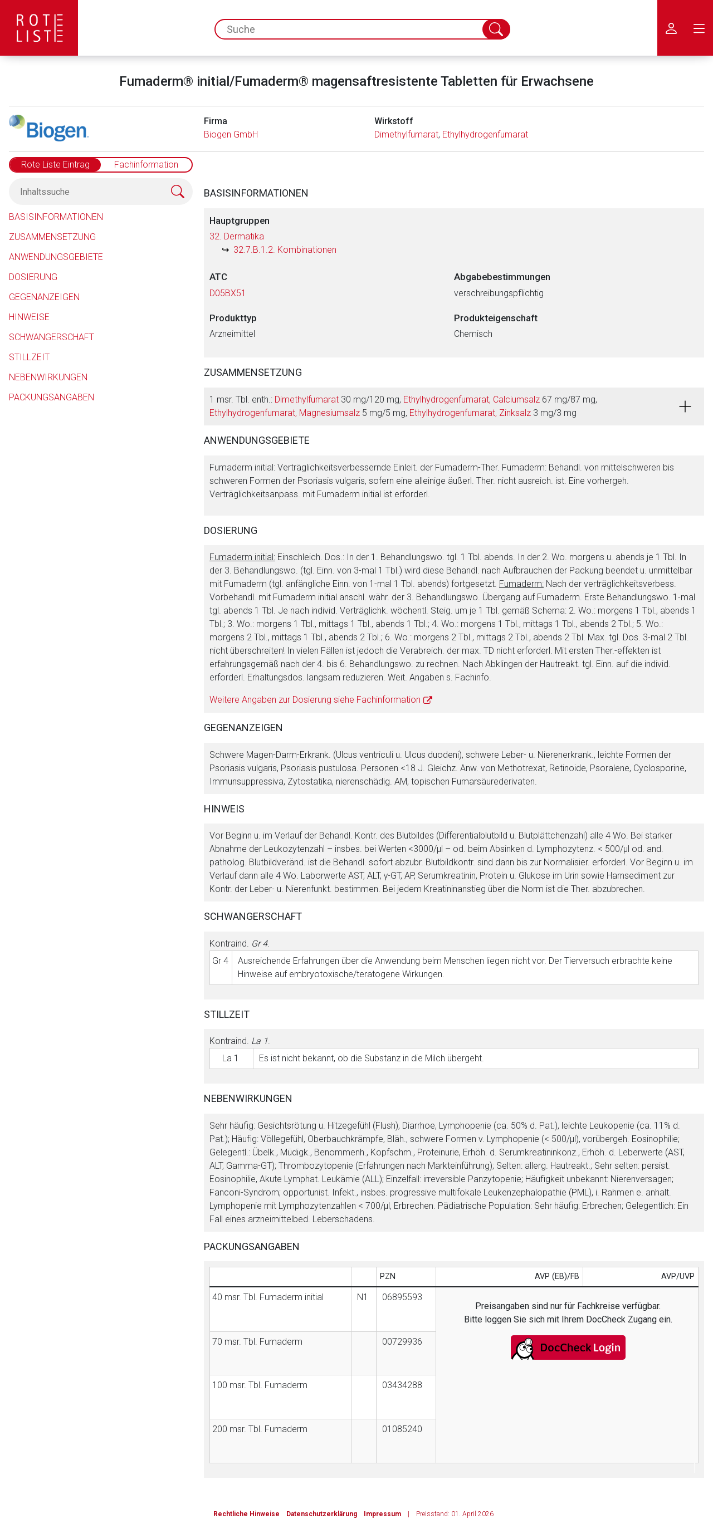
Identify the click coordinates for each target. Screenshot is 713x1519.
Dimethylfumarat (406, 134)
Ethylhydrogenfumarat (485, 134)
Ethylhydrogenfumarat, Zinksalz (470, 413)
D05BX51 (227, 293)
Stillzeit (29, 357)
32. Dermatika (236, 236)
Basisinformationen (56, 217)
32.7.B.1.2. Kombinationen (284, 249)
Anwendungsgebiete (56, 257)
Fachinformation (146, 164)
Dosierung (33, 277)
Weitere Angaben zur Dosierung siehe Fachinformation (315, 699)
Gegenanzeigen (44, 297)
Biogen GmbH (231, 134)
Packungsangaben (51, 397)
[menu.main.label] (699, 28)
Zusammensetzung (52, 237)
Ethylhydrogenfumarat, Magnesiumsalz (284, 413)
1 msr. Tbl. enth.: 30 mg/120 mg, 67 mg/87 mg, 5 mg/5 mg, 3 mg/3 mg (403, 406)
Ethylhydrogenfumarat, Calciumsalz (471, 399)
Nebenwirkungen (48, 377)
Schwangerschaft (51, 337)
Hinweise (29, 317)
